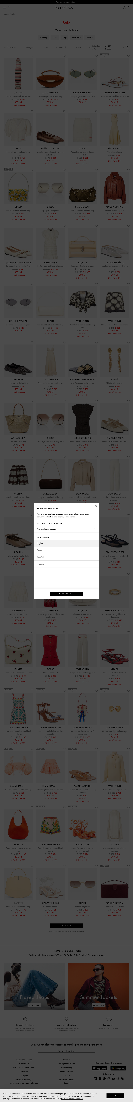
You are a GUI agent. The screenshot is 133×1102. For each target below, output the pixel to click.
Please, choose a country (66, 529)
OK (115, 1096)
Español (40, 557)
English (40, 543)
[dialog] (66, 1095)
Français (40, 564)
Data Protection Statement (72, 1099)
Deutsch (40, 550)
